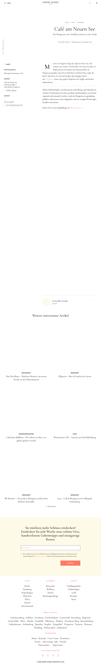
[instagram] (48, 656)
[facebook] (43, 656)
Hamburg (27, 589)
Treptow (79, 624)
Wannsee (88, 624)
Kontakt (42, 638)
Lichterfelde (13, 621)
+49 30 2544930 (9, 102)
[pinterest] (53, 656)
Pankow (59, 621)
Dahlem (29, 617)
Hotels (51, 592)
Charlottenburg (17, 617)
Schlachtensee (15, 624)
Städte (27, 581)
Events (38, 641)
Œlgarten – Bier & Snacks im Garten (74, 376)
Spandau (39, 624)
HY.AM (62, 662)
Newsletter (65, 638)
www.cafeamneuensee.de (14, 105)
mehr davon (51, 506)
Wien (27, 599)
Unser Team (53, 638)
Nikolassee (49, 621)
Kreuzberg (76, 617)
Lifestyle (73, 581)
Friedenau (39, 617)
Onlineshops (73, 589)
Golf (74, 592)
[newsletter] (58, 656)
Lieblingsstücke (74, 586)
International (27, 606)
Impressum (58, 645)
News (73, 599)
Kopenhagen (27, 592)
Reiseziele (50, 586)
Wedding (38, 627)
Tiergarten (49, 79)
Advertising (47, 641)
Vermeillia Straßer (64, 42)
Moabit (30, 621)
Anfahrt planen (11, 90)
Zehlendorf (62, 627)
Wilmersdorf (49, 627)
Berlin (27, 586)
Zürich (27, 602)
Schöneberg (28, 624)
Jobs (56, 641)
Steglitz (47, 624)
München (27, 596)
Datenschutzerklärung (41, 556)
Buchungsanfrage (50, 596)
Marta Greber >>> (77, 108)
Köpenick (86, 617)
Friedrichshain (51, 617)
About (34, 638)
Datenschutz (44, 645)
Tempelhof (57, 624)
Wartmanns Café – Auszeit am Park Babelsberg (75, 437)
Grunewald (65, 617)
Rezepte (73, 596)
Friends (63, 641)
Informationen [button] (50, 633)
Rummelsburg (87, 621)
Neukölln (39, 621)
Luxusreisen (50, 581)
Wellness (50, 589)
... (4, 99)
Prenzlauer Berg (72, 621)
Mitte (22, 621)
